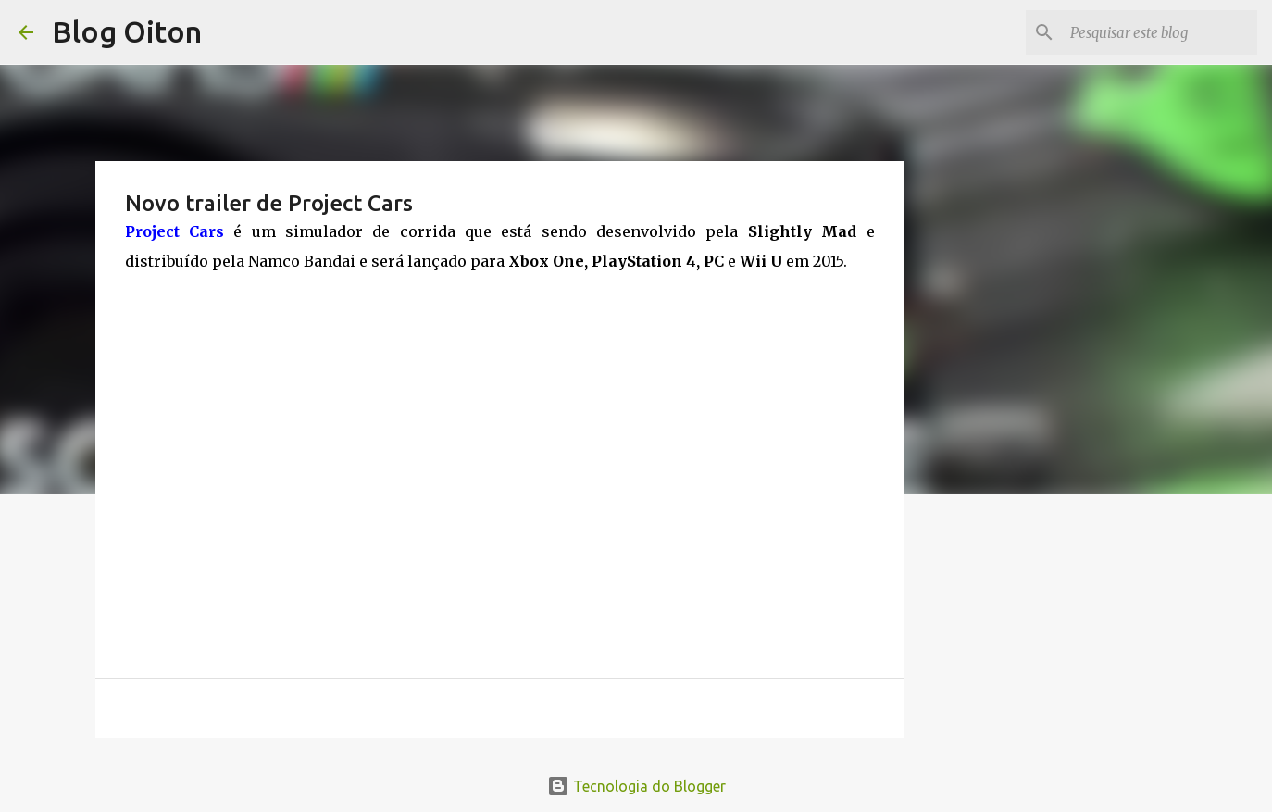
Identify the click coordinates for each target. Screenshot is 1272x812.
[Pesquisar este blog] (1160, 32)
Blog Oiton (127, 31)
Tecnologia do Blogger (636, 786)
